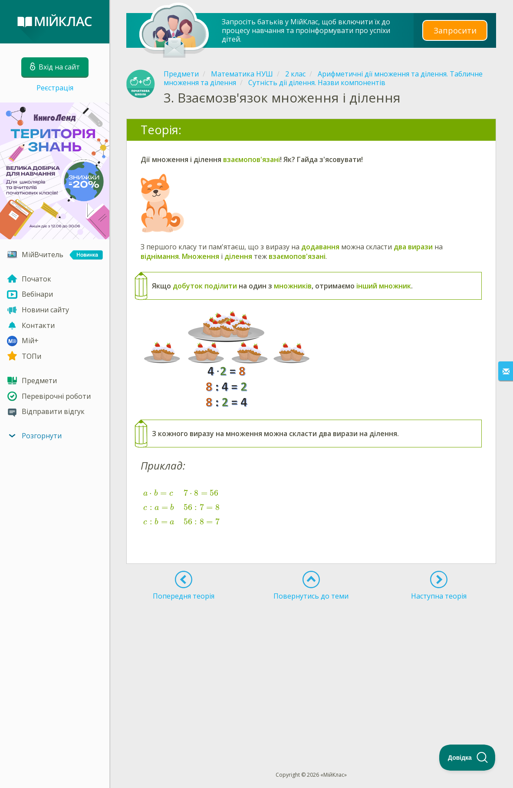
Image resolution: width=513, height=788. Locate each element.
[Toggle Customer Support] (467, 758)
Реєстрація (54, 87)
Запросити (454, 30)
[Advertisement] (311, 670)
